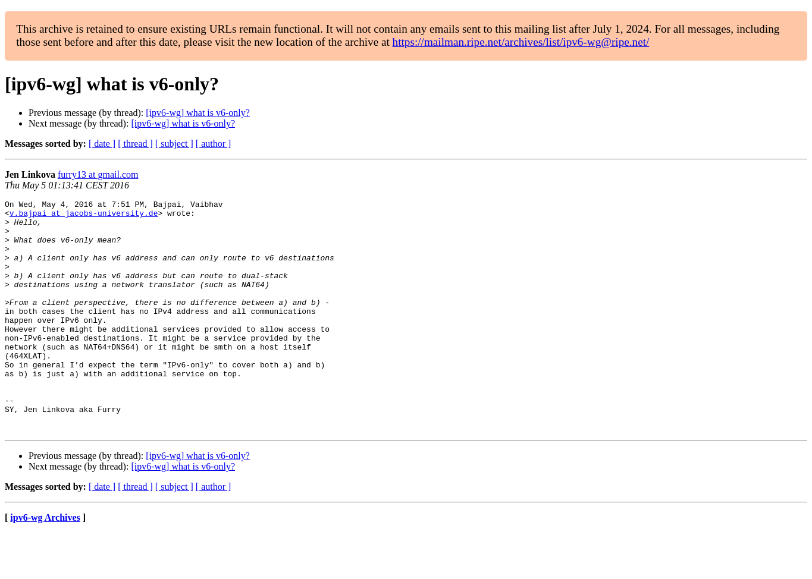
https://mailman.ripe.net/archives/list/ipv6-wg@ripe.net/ (521, 42)
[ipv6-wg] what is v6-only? (198, 113)
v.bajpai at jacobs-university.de (84, 216)
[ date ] (102, 144)
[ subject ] (174, 144)
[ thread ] (135, 144)
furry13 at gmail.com (98, 174)
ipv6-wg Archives (45, 564)
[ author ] (213, 144)
